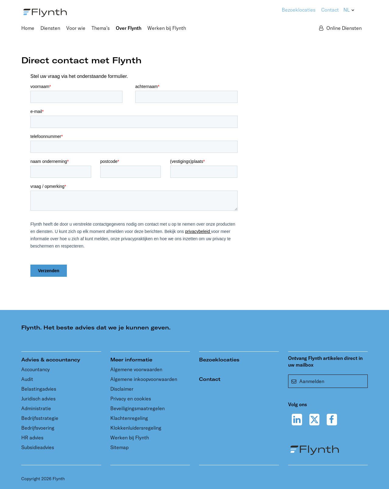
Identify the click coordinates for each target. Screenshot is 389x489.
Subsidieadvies (37, 447)
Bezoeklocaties (219, 360)
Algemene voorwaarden (136, 369)
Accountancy (35, 369)
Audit (27, 379)
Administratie (36, 408)
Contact (330, 10)
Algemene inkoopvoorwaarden (143, 379)
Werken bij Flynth (129, 437)
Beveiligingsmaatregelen (137, 408)
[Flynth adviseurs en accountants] (45, 12)
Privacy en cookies (130, 399)
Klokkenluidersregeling (135, 428)
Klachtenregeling (129, 418)
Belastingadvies (38, 389)
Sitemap (119, 447)
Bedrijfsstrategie (39, 418)
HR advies (32, 437)
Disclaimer (121, 389)
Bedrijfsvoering (37, 428)
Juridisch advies (38, 399)
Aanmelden (307, 381)
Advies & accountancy (50, 360)
